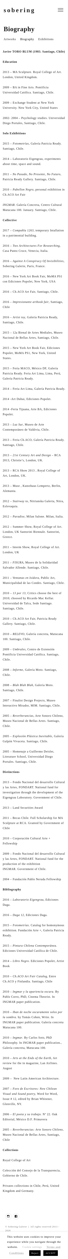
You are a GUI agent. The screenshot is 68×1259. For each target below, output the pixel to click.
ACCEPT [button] (51, 1253)
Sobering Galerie (17, 1226)
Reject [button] (34, 1253)
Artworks (10, 39)
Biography (27, 39)
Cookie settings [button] (32, 1246)
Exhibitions (46, 39)
